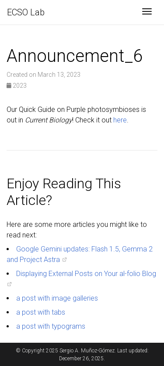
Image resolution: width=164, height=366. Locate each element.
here (120, 120)
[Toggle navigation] (147, 12)
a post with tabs (40, 312)
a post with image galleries (57, 298)
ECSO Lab (26, 12)
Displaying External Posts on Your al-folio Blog (86, 273)
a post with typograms (50, 326)
